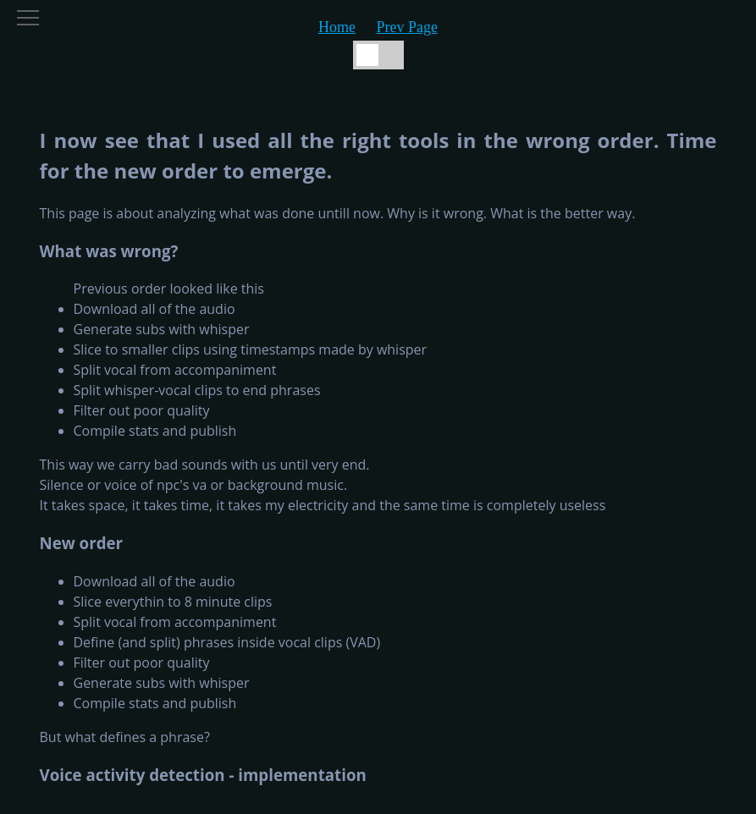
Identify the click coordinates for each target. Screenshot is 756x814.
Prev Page (407, 27)
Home (337, 27)
